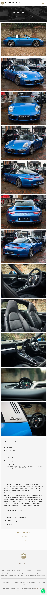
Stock (19, 16)
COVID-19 (37, 588)
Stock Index (23, 536)
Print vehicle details (23, 532)
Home (14, 16)
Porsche (24, 16)
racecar (29, 590)
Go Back (23, 540)
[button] (43, 591)
